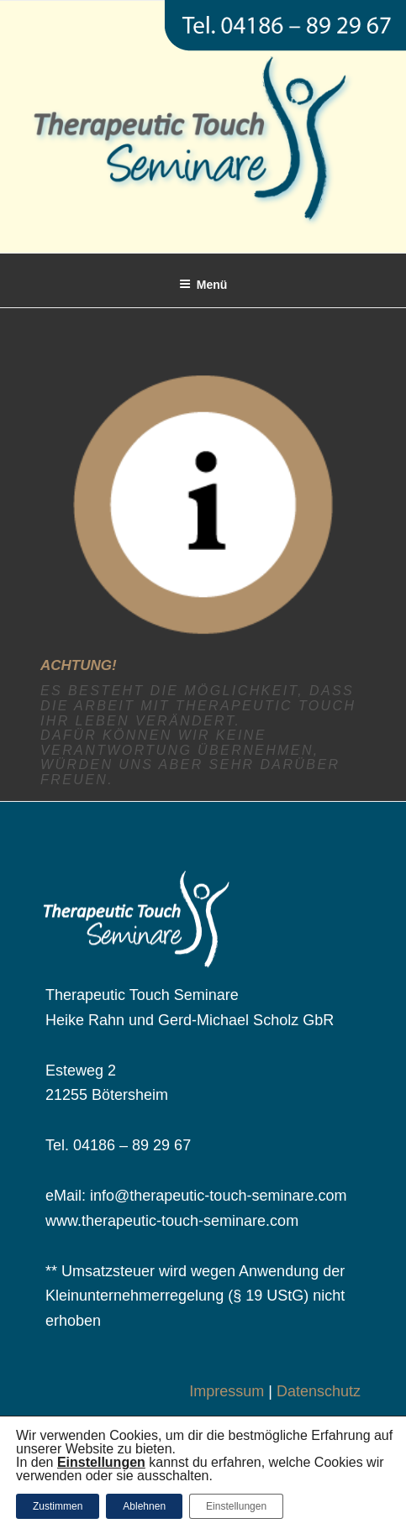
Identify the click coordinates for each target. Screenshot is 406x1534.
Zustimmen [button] (57, 1506)
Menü (203, 284)
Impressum (226, 1391)
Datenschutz (319, 1391)
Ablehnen (144, 1506)
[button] (101, 1462)
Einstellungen (236, 1506)
